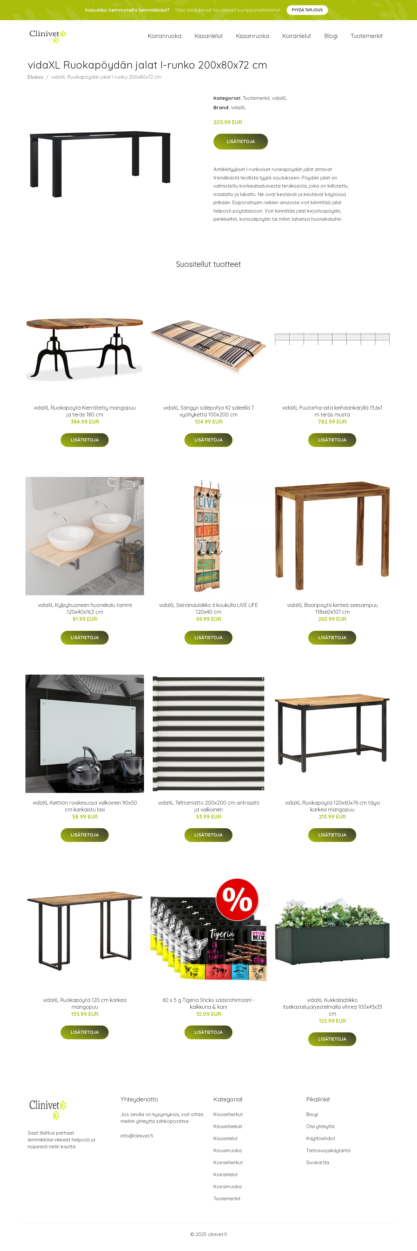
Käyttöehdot (320, 1144)
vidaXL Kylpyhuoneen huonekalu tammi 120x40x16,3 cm (85, 614)
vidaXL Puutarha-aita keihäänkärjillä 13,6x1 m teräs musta (332, 416)
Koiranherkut (228, 1168)
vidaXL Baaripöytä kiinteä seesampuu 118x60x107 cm (332, 614)
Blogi (331, 39)
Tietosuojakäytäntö (328, 1156)
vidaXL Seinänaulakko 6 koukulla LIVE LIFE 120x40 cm (208, 614)
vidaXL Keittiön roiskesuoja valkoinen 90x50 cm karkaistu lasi (85, 811)
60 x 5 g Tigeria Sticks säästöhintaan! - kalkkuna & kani (209, 1009)
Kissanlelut (208, 39)
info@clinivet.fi (137, 1141)
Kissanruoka (252, 39)
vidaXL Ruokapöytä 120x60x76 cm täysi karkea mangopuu (332, 811)
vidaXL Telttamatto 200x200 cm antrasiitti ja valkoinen (208, 811)
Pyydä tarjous (307, 9)
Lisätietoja (241, 147)
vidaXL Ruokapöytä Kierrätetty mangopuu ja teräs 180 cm (85, 416)
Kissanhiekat (227, 1132)
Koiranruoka (164, 39)
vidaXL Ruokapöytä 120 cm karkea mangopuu (84, 1009)
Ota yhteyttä (320, 1132)
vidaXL (279, 103)
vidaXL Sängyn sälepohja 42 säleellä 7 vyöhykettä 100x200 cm (208, 416)
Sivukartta (317, 1168)
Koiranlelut (296, 39)
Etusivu (35, 82)
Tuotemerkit (367, 39)
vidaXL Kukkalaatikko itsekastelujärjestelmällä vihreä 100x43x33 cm (332, 1012)
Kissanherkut (228, 1120)
